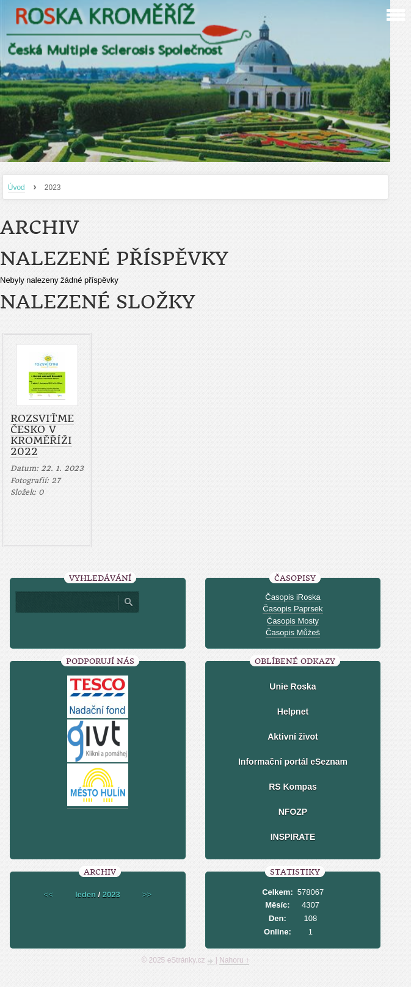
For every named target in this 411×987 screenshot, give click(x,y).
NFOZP (292, 812)
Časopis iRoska (292, 597)
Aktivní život (292, 736)
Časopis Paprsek (292, 608)
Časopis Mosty (293, 620)
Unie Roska (292, 686)
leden (85, 894)
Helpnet (292, 711)
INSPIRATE (293, 837)
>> (146, 894)
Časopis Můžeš (293, 632)
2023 (111, 894)
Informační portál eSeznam (292, 762)
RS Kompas (293, 787)
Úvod (16, 187)
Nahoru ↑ (234, 960)
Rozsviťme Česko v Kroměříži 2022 (42, 434)
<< (48, 894)
